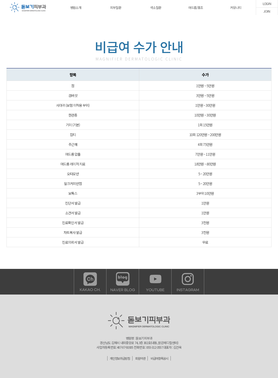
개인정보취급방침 (119, 358)
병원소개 (75, 7)
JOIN (266, 11)
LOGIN (267, 3)
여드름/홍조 (195, 7)
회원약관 (140, 358)
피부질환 (115, 7)
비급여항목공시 (160, 358)
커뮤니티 (235, 7)
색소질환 (155, 7)
